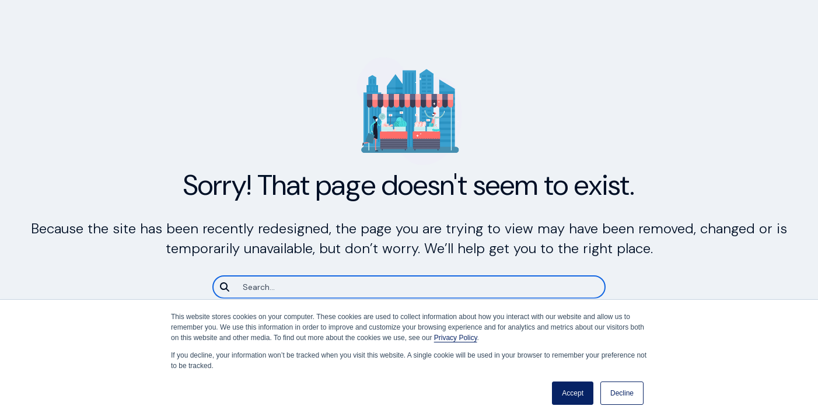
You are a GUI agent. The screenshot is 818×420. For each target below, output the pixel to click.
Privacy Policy (455, 338)
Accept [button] (572, 393)
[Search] (409, 287)
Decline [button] (622, 393)
